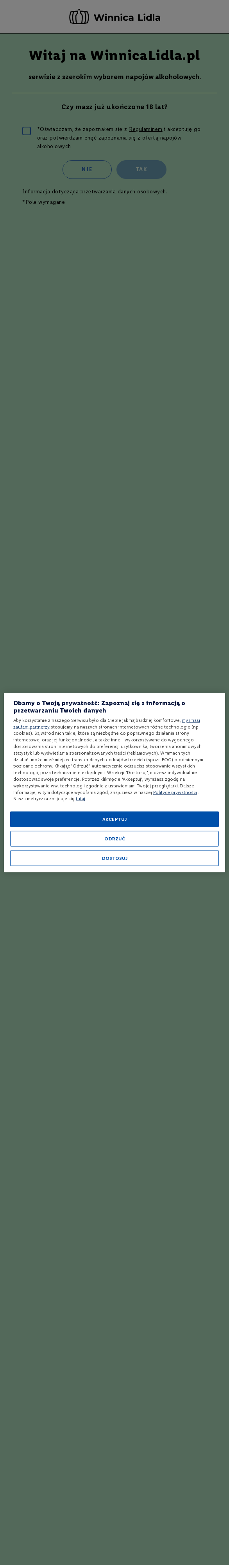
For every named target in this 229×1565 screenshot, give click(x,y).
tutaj (80, 798)
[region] (114, 782)
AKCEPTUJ (114, 819)
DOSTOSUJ (115, 858)
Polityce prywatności (175, 792)
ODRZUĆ (114, 839)
